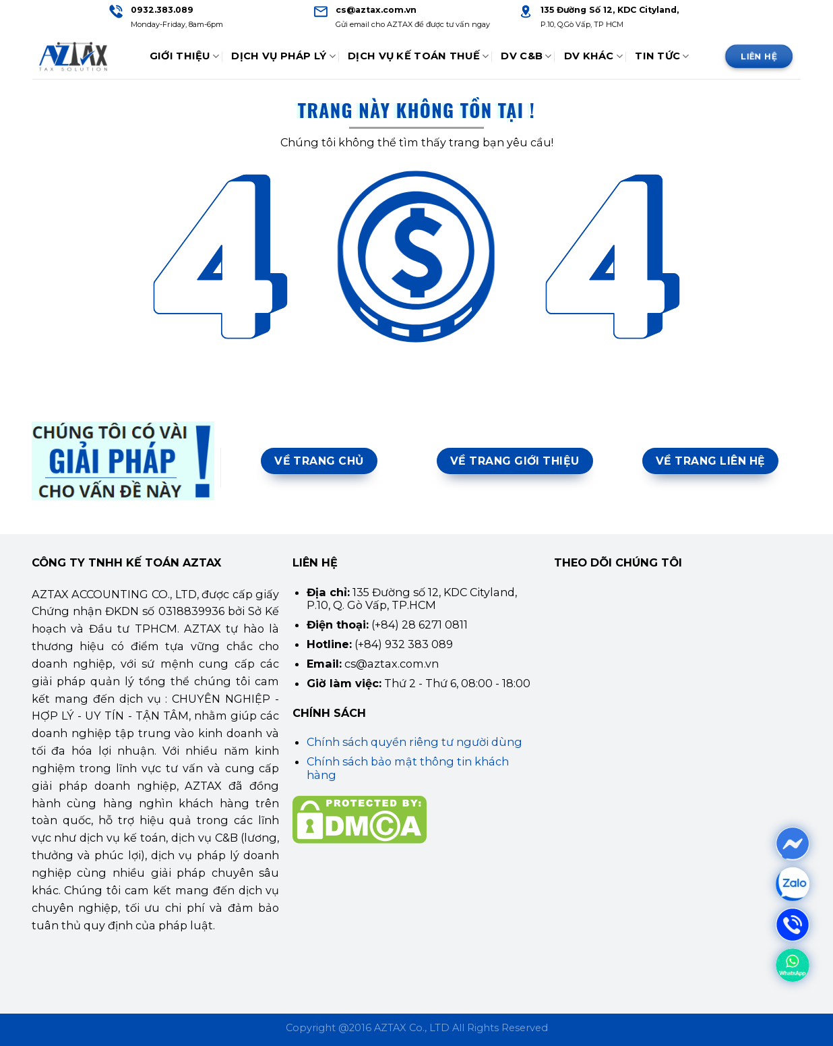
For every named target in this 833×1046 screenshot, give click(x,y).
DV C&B (526, 56)
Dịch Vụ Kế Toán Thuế (418, 56)
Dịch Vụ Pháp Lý (283, 56)
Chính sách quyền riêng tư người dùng (414, 742)
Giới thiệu (184, 56)
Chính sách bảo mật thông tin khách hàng (408, 768)
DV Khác (593, 56)
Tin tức (662, 56)
